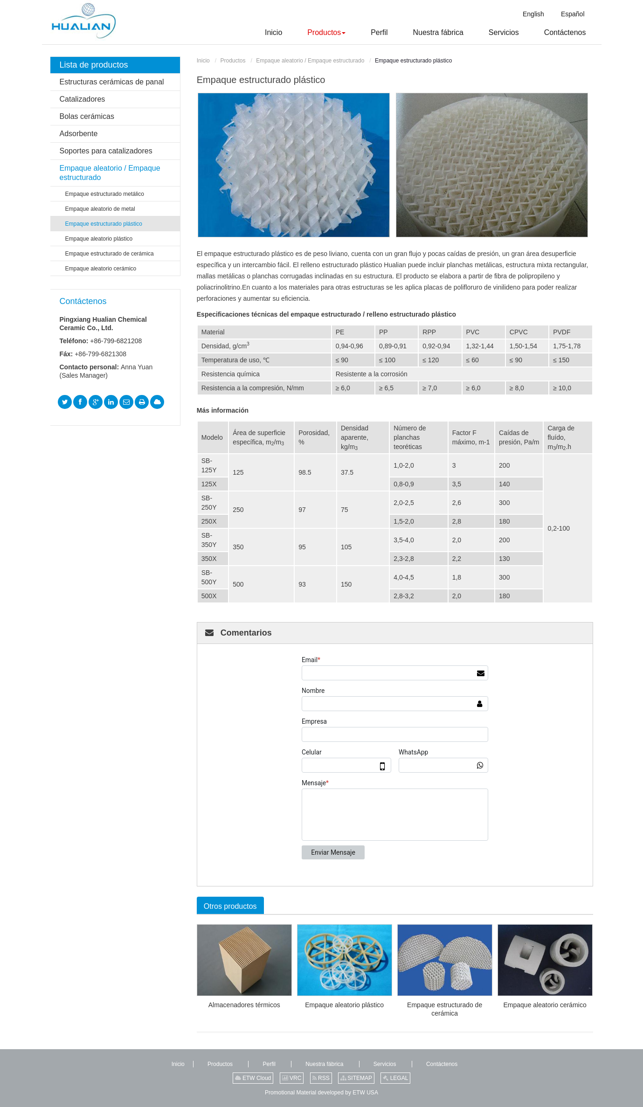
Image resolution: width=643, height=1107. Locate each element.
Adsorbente (79, 134)
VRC (292, 1078)
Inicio (203, 60)
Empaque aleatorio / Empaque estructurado (310, 60)
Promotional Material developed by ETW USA (321, 1092)
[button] (315, 32)
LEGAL (395, 1078)
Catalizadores (82, 99)
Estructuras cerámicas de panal (112, 82)
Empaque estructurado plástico (103, 224)
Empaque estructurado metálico (104, 194)
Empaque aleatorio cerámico (544, 1005)
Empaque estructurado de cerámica (444, 1009)
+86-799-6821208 (116, 341)
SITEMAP (356, 1078)
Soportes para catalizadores (106, 151)
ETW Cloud (253, 1078)
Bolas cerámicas (87, 116)
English (533, 14)
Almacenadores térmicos (244, 1005)
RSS (321, 1078)
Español (573, 14)
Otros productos (230, 906)
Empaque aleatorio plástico (344, 1005)
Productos (232, 60)
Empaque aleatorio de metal (100, 209)
